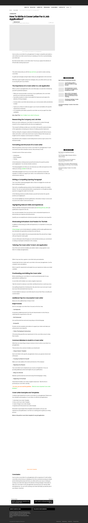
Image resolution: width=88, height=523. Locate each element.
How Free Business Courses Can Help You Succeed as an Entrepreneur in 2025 (71, 89)
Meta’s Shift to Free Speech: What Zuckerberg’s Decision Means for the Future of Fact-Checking (71, 95)
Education (32, 7)
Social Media (54, 7)
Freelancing (47, 7)
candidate (23, 168)
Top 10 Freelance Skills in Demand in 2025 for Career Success (71, 84)
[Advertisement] (44, 2)
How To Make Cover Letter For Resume (30, 115)
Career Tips (39, 7)
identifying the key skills (42, 207)
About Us (26, 7)
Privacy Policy (76, 521)
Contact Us (62, 7)
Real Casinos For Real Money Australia (67, 80)
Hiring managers (16, 229)
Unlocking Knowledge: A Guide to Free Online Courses (71, 100)
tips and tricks (32, 72)
